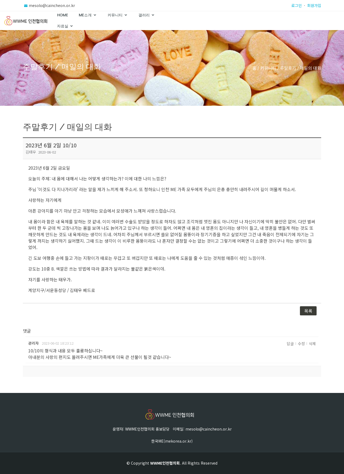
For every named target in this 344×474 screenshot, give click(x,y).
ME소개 (219, 20)
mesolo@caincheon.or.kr (52, 5)
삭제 (312, 343)
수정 (301, 343)
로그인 (296, 5)
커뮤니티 (248, 20)
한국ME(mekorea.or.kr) (172, 441)
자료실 (305, 20)
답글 (290, 343)
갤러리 (278, 20)
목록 (308, 311)
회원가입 (314, 5)
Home (196, 20)
